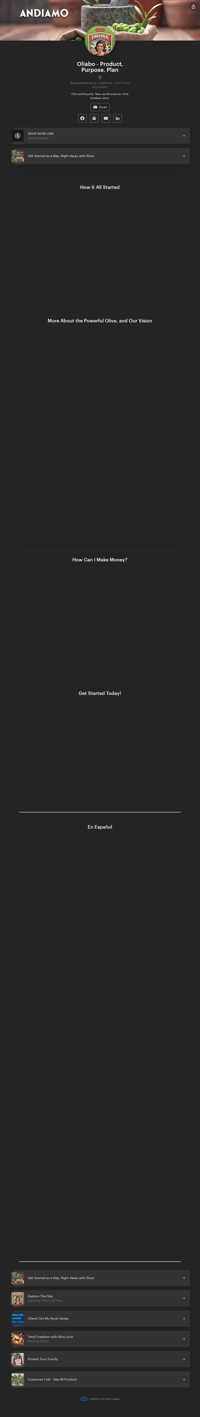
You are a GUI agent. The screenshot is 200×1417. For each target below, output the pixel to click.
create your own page (100, 1399)
